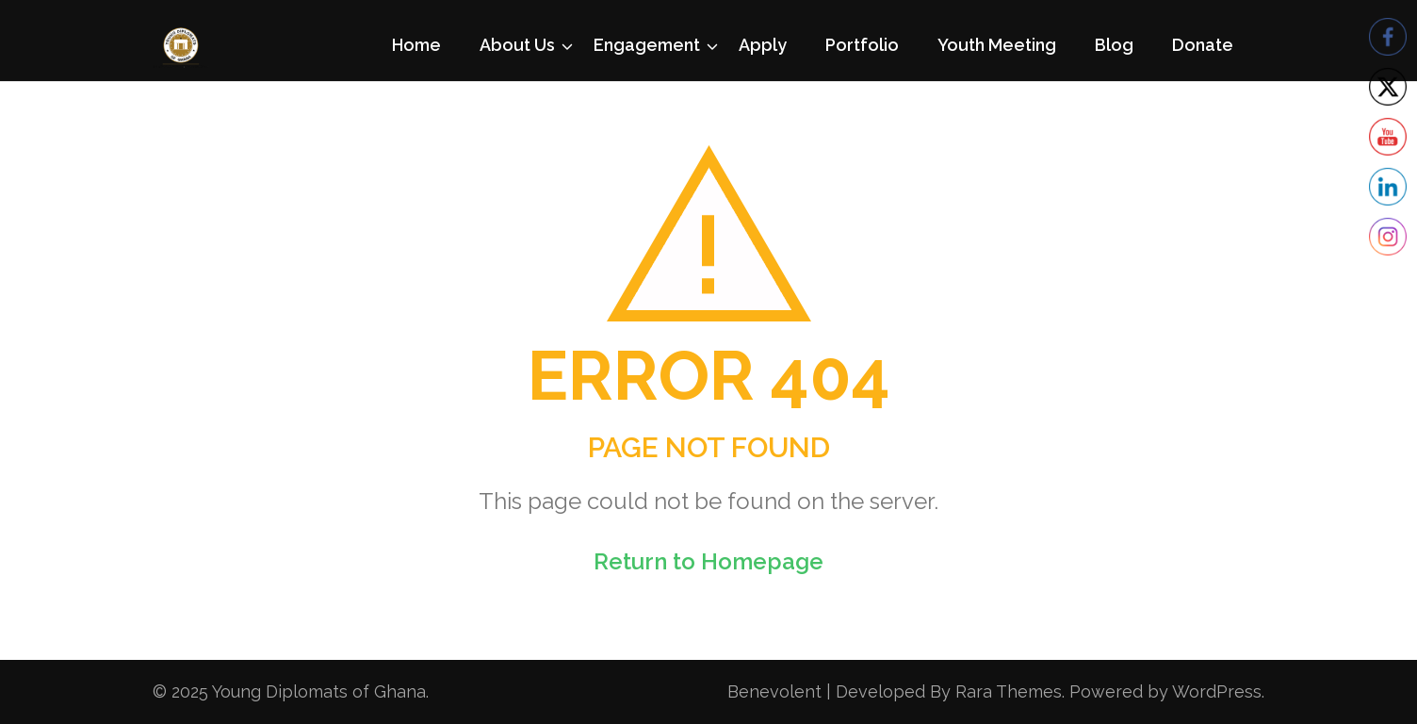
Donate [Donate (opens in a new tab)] (1202, 45)
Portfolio (862, 45)
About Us (517, 45)
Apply (763, 45)
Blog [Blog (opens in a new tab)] (1114, 45)
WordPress (1217, 691)
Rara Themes (1008, 691)
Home (416, 45)
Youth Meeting (996, 45)
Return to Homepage (708, 561)
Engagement (647, 45)
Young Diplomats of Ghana (319, 691)
